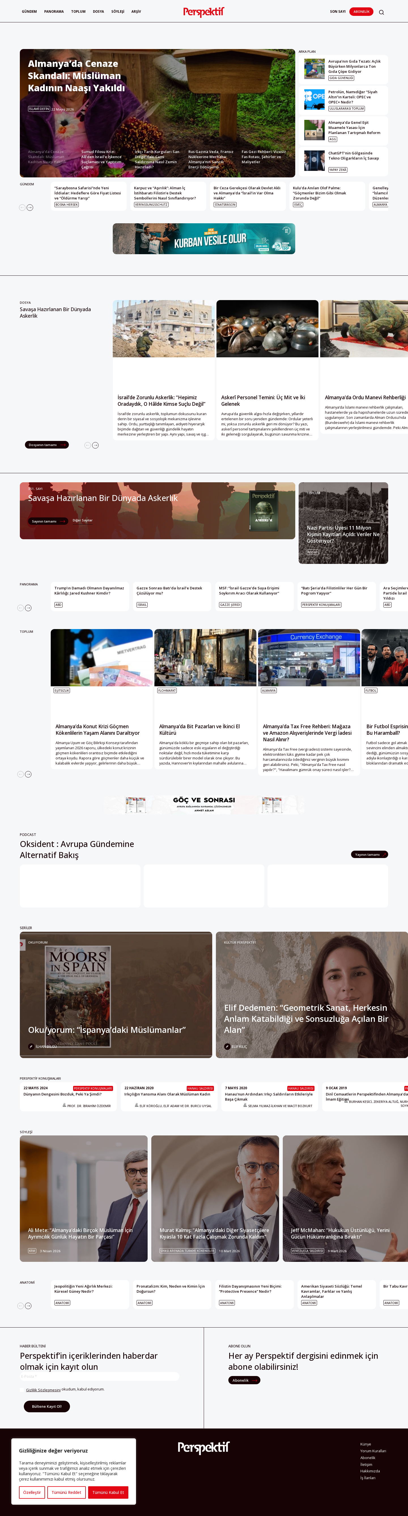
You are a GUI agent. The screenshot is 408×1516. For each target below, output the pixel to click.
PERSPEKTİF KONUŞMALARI (40, 1078)
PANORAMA (29, 584)
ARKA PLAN (307, 51)
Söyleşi (117, 11)
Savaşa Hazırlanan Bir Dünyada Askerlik (55, 312)
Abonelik (361, 11)
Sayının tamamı (44, 521)
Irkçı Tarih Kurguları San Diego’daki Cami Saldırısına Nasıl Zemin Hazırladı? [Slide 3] (157, 159)
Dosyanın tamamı (43, 445)
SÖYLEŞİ (26, 1132)
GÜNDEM (27, 184)
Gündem (29, 11)
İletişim (366, 1464)
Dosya (98, 11)
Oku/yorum (38, 942)
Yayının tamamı (368, 854)
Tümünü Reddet (66, 1492)
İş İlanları (367, 1477)
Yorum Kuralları (373, 1450)
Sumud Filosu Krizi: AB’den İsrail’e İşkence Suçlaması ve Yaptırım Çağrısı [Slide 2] (101, 159)
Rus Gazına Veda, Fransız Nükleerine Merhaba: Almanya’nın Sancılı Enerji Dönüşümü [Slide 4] (210, 159)
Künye (365, 1444)
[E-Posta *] (99, 1376)
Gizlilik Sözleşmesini (43, 1389)
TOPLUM (313, 493)
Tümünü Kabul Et (108, 1492)
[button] (381, 12)
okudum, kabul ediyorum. (62, 1390)
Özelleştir (32, 1492)
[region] (73, 1471)
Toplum (78, 11)
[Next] (30, 207)
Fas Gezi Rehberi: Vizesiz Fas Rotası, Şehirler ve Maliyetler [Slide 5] (264, 156)
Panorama (54, 11)
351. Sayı (35, 489)
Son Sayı (338, 11)
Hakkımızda (370, 1470)
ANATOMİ (27, 1282)
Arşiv (136, 11)
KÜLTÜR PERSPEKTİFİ (240, 942)
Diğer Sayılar (83, 520)
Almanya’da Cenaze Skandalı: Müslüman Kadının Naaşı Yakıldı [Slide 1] (47, 156)
